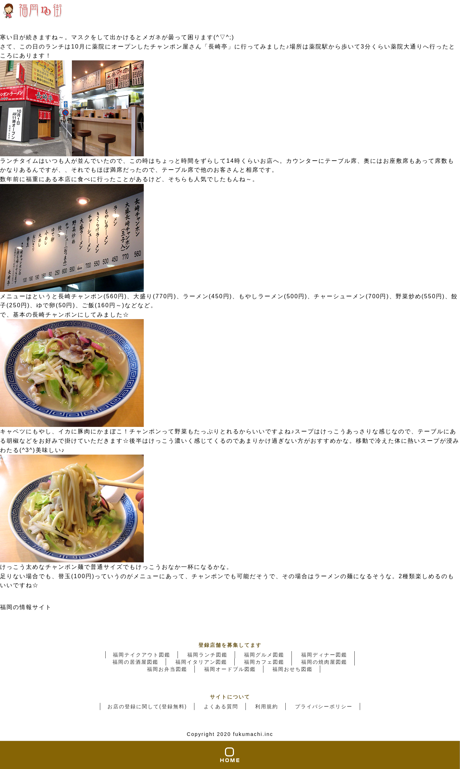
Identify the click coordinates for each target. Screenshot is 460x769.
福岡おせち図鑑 (292, 669)
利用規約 (266, 706)
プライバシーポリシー (324, 706)
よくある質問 (221, 706)
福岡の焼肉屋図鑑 (324, 662)
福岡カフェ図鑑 (264, 662)
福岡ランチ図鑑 (207, 655)
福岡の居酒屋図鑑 (135, 662)
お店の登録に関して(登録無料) (147, 706)
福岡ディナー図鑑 (324, 655)
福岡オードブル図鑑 (230, 669)
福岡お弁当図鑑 (167, 669)
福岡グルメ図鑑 (264, 655)
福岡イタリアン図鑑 (201, 662)
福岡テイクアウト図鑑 (141, 655)
